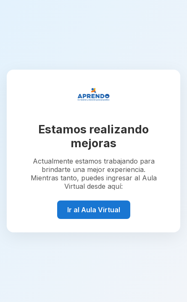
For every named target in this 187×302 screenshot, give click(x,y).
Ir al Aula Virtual (93, 210)
